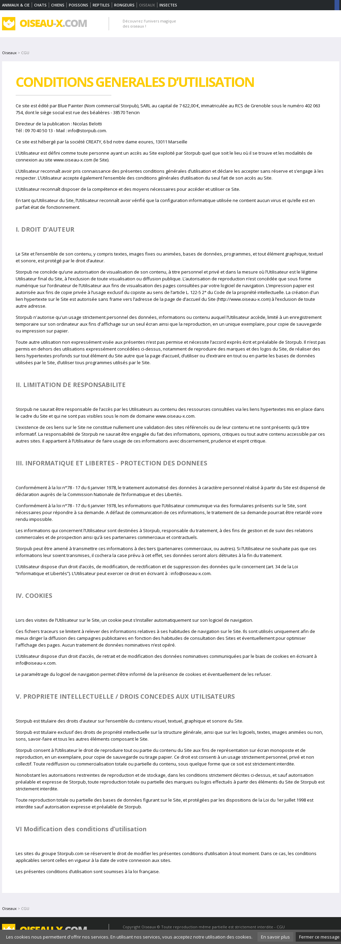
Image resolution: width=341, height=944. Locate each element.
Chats (40, 4)
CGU (281, 926)
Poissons (78, 4)
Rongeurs (124, 4)
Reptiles (101, 4)
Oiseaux (9, 52)
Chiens (57, 4)
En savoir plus (275, 937)
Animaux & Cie (16, 4)
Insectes (168, 4)
